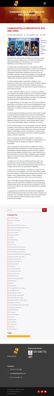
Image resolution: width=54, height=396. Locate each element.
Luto (10, 223)
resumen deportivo (15, 307)
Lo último (16, 18)
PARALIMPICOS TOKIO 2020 (18, 300)
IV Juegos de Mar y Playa (17, 288)
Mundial (12, 242)
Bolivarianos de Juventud (17, 247)
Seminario (12, 244)
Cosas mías (12, 324)
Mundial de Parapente (16, 295)
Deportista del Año (15, 259)
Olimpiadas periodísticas (17, 252)
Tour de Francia (14, 273)
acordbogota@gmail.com (18, 373)
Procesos (12, 312)
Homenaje (12, 319)
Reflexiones (12, 329)
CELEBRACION (14, 290)
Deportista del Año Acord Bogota (20, 254)
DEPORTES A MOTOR (16, 298)
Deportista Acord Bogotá (17, 249)
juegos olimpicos (14, 302)
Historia (11, 317)
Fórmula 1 (12, 266)
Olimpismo (12, 322)
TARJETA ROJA (13, 276)
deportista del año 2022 (16, 256)
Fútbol (11, 237)
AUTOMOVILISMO (15, 269)
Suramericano (13, 232)
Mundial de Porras (15, 293)
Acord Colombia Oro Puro (17, 225)
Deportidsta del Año (15, 261)
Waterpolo (12, 285)
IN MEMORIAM (14, 314)
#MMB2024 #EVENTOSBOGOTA (19, 336)
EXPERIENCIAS (14, 310)
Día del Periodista (15, 230)
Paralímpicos (13, 240)
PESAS (11, 283)
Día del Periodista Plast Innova (19, 227)
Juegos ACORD (14, 235)
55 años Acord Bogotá (16, 278)
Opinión (12, 326)
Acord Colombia (14, 220)
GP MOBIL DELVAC (15, 271)
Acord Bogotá (13, 218)
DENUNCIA (12, 281)
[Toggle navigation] (45, 3)
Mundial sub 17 (14, 264)
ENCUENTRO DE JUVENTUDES (19, 305)
